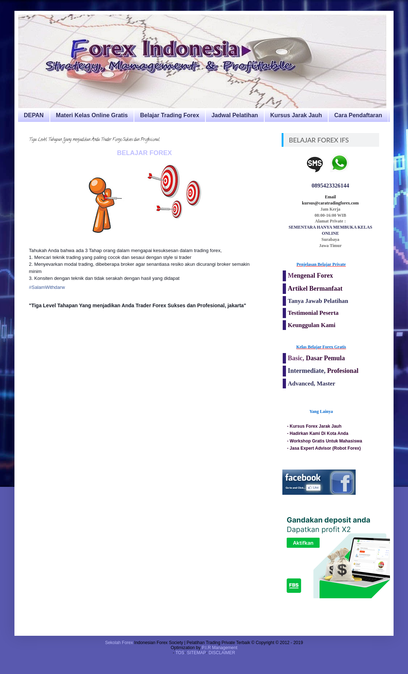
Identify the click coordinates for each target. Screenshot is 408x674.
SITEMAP (196, 652)
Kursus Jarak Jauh (296, 115)
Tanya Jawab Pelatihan (318, 301)
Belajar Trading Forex (169, 115)
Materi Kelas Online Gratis (92, 115)
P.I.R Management (220, 647)
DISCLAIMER (222, 652)
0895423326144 (330, 185)
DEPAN (34, 115)
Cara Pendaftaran (358, 115)
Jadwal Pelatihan (235, 115)
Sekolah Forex (119, 642)
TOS (179, 652)
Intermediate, (307, 370)
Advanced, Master (311, 383)
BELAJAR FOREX (144, 153)
